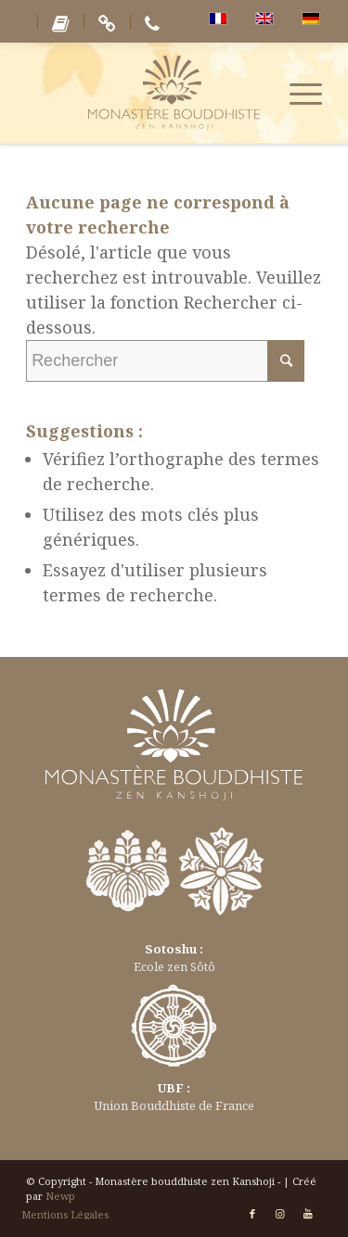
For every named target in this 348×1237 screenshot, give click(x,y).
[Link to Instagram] (280, 1214)
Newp (60, 1196)
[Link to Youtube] (308, 1214)
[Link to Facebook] (252, 1214)
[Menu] (296, 93)
